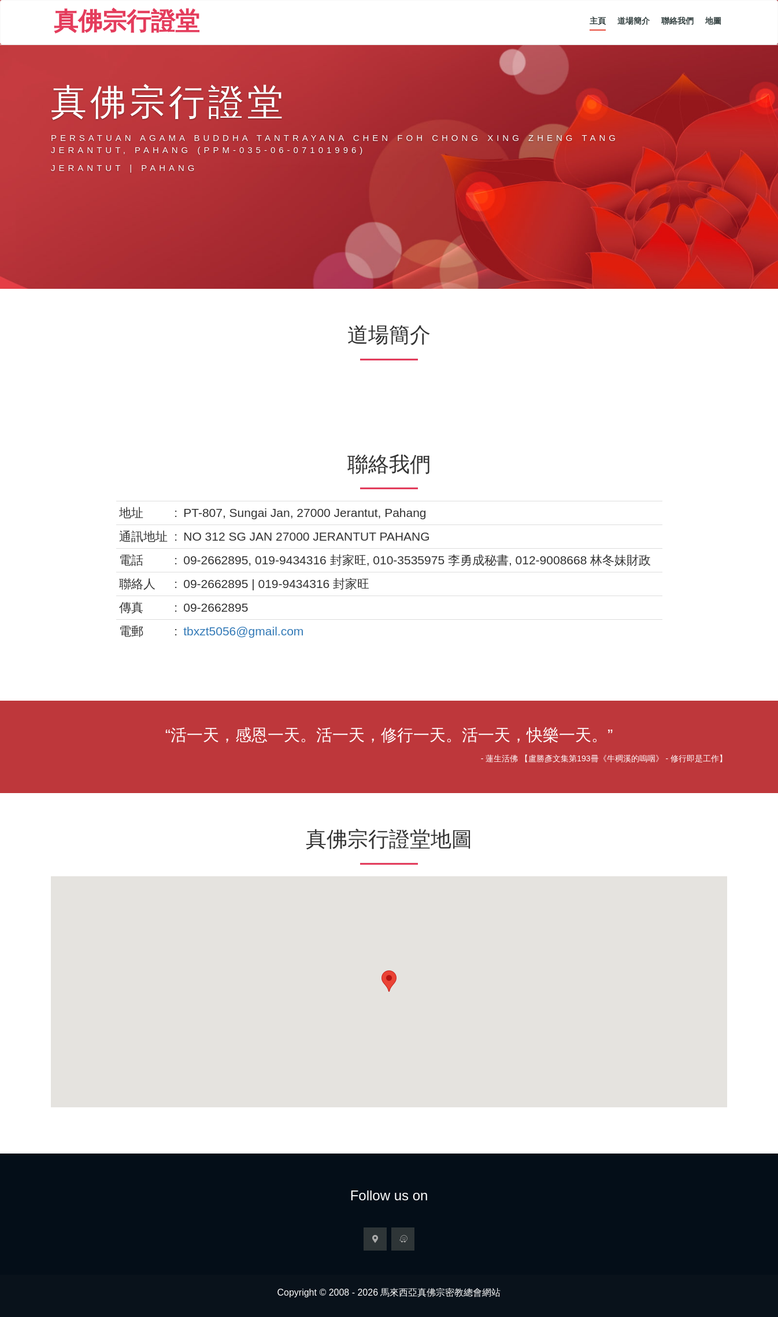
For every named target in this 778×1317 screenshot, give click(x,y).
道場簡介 (633, 20)
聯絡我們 (677, 20)
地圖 (713, 20)
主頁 (598, 20)
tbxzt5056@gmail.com (243, 631)
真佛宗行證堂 (126, 23)
